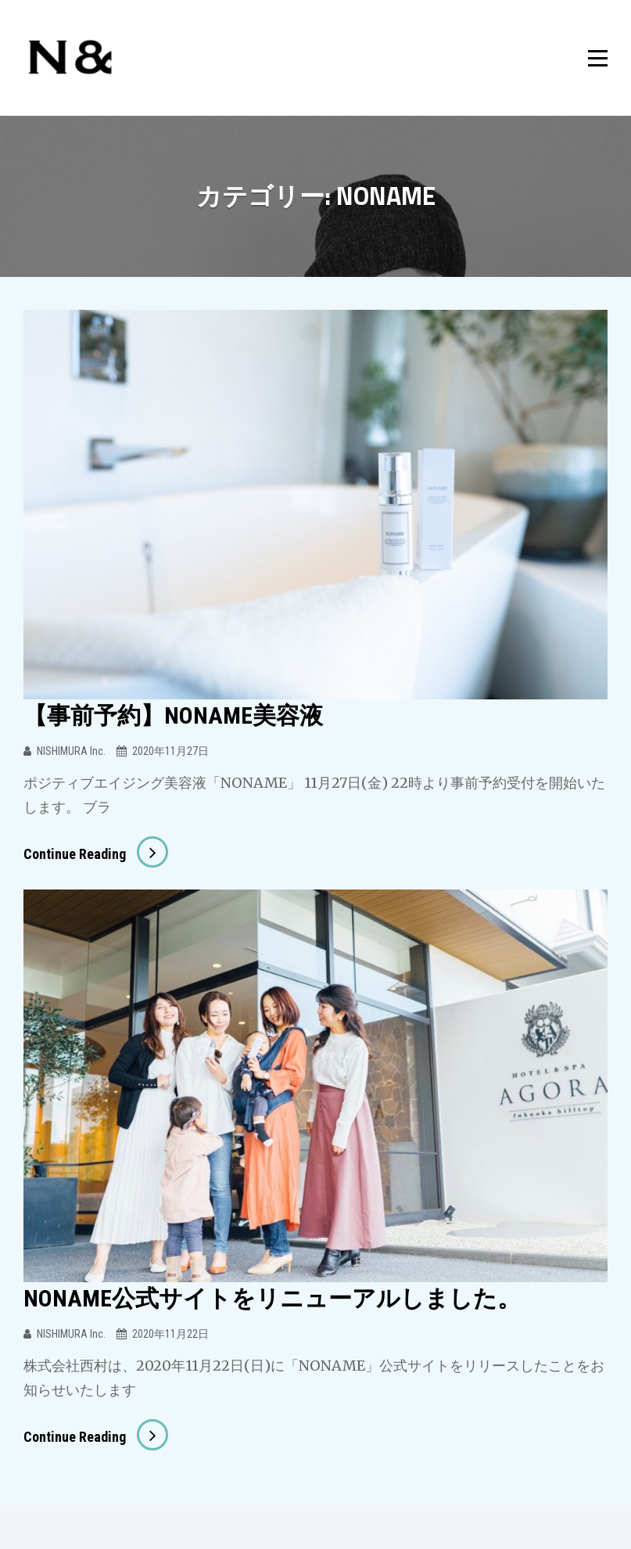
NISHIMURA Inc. (71, 751)
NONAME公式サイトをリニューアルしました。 (272, 1298)
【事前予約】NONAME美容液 (173, 715)
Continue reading (95, 854)
